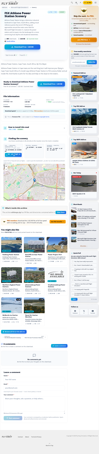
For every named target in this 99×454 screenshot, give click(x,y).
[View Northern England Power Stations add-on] (11, 282)
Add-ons (4, 7)
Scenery (34, 7)
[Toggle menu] (95, 2)
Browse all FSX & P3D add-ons (14, 332)
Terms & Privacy (36, 437)
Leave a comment (59, 346)
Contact (20, 437)
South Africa (10, 41)
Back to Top (49, 445)
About (27, 437)
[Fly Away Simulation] (10, 3)
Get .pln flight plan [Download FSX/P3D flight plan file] (13, 155)
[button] (34, 181)
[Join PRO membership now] (84, 40)
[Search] (72, 2)
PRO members (38, 111)
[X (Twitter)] (84, 312)
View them (61, 213)
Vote (74, 299)
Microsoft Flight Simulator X (19, 7)
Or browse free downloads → (84, 44)
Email (6, 384)
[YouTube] (93, 312)
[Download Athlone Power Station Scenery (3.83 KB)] (22, 46)
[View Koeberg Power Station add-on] (11, 250)
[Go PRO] (87, 2)
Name (6, 376)
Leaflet (45, 200)
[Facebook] (75, 312)
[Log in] (80, 2)
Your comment (9, 395)
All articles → (83, 246)
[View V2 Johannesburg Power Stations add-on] (57, 282)
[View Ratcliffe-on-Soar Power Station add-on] (34, 251)
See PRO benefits (57, 222)
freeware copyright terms (41, 117)
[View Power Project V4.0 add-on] (57, 250)
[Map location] (34, 182)
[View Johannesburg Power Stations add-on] (34, 282)
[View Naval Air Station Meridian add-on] (34, 312)
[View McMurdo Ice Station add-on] (11, 311)
